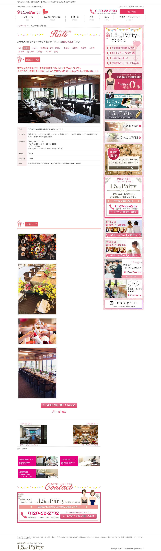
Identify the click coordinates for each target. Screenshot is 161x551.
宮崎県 (40, 52)
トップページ (27, 18)
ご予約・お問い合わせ (129, 18)
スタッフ (114, 537)
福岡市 (26, 48)
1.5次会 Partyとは (52, 18)
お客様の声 (74, 537)
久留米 (66, 48)
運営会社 (131, 6)
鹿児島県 (30, 52)
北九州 (35, 48)
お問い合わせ (68, 42)
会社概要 (121, 537)
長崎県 (83, 48)
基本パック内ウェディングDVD (89, 537)
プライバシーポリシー (24, 538)
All (20, 48)
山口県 (48, 52)
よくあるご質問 (122, 6)
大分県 (92, 48)
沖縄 (56, 52)
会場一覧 (75, 18)
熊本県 (21, 52)
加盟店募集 (128, 537)
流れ (106, 18)
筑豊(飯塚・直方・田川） (51, 48)
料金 (91, 18)
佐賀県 (75, 48)
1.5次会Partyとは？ (33, 537)
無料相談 (132, 11)
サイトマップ (139, 6)
